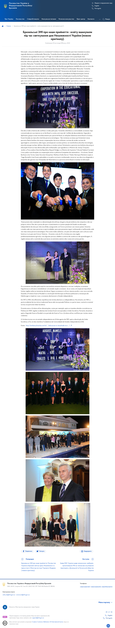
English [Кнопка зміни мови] (97, 6)
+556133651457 (85, 587)
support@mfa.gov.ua (38, 618)
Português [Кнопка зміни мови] (98, 8)
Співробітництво (33, 19)
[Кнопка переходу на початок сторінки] (108, 626)
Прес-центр (81, 19)
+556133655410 (96, 587)
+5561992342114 (106, 587)
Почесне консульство (66, 19)
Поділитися (28, 551)
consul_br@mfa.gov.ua (23, 595)
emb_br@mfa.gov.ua (9, 595)
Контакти (91, 19)
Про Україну (9, 19)
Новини (8, 26)
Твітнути (41, 551)
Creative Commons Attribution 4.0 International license (47, 622)
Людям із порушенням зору (103, 3)
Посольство (20, 19)
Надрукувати (87, 551)
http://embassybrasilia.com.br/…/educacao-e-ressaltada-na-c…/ (48, 325)
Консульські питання (49, 19)
